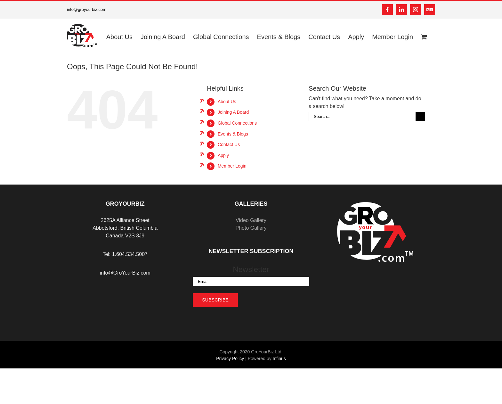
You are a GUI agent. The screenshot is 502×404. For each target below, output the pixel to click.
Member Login (232, 166)
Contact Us (229, 144)
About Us (227, 101)
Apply (223, 155)
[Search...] (362, 116)
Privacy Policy (230, 358)
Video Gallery (251, 220)
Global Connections (237, 123)
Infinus (279, 358)
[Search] (420, 116)
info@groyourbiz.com (86, 9)
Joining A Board (233, 112)
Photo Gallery (251, 228)
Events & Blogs (233, 133)
